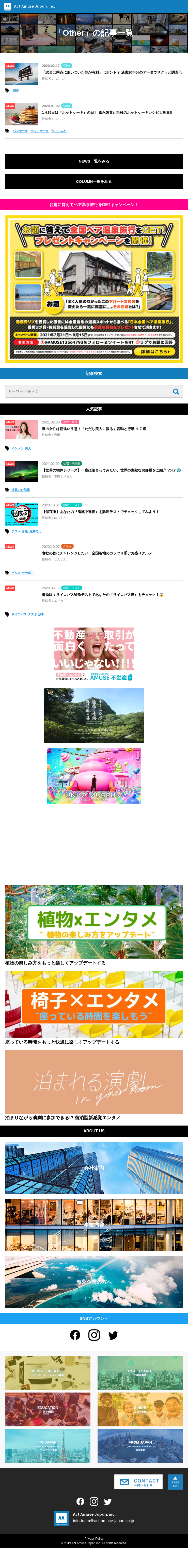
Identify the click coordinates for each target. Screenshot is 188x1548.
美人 (28, 448)
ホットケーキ (39, 131)
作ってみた (59, 131)
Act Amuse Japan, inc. (29, 6)
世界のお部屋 (20, 490)
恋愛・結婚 (70, 421)
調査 (16, 91)
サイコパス (19, 614)
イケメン (17, 448)
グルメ (67, 546)
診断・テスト (71, 504)
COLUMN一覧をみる (94, 181)
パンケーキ (20, 131)
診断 (25, 531)
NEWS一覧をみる (94, 161)
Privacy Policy (94, 1538)
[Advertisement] (94, 844)
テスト (16, 531)
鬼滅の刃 (35, 531)
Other (66, 65)
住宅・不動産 (71, 463)
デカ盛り (28, 573)
